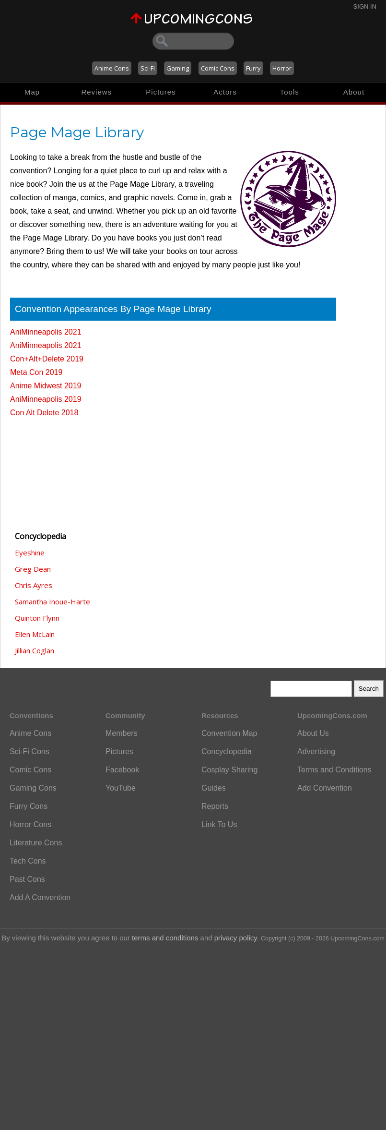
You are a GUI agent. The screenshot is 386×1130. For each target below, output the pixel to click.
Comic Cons (217, 68)
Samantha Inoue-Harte (52, 601)
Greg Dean (33, 569)
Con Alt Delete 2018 (44, 413)
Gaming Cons (33, 788)
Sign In (364, 6)
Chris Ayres (33, 585)
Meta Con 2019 (36, 372)
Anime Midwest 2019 (46, 386)
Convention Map (229, 733)
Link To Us (219, 824)
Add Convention (324, 788)
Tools (289, 92)
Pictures (160, 92)
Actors (225, 92)
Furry (253, 68)
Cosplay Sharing (229, 770)
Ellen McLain (35, 634)
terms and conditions (165, 938)
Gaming (177, 68)
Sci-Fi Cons (29, 751)
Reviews (96, 92)
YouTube (120, 788)
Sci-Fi (147, 68)
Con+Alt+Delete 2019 (46, 359)
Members (121, 733)
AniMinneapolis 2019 (46, 399)
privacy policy (235, 938)
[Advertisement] (58, 470)
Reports (214, 806)
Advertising (316, 751)
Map (32, 92)
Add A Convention (40, 897)
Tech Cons (28, 861)
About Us (313, 733)
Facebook (122, 770)
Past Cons (27, 879)
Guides (213, 788)
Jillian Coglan (34, 650)
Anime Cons (111, 68)
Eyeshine (30, 552)
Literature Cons (36, 843)
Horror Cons (30, 824)
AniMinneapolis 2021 (46, 332)
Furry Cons (28, 806)
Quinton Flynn (37, 618)
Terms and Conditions (334, 770)
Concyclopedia (226, 751)
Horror (282, 68)
